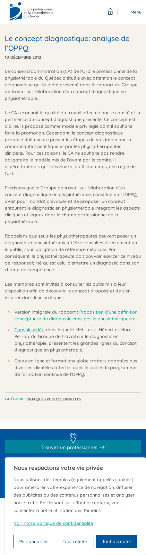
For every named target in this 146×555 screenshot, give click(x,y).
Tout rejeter (75, 541)
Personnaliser (33, 541)
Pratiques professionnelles (54, 399)
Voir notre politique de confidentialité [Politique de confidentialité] (53, 523)
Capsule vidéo (29, 330)
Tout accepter (117, 541)
